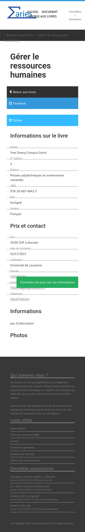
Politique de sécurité (22, 454)
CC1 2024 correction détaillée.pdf (29, 486)
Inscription (75, 11)
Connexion (75, 19)
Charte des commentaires (25, 460)
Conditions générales (22, 447)
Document (50, 12)
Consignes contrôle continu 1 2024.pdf (32, 476)
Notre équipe (17, 428)
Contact (14, 441)
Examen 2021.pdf (20, 505)
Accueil (33, 12)
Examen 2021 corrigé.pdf (24, 496)
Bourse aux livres (42, 16)
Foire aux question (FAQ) (24, 434)
